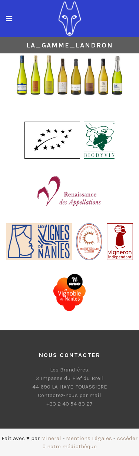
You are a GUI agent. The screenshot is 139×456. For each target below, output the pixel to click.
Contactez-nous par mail (69, 395)
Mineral (51, 438)
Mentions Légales (89, 438)
